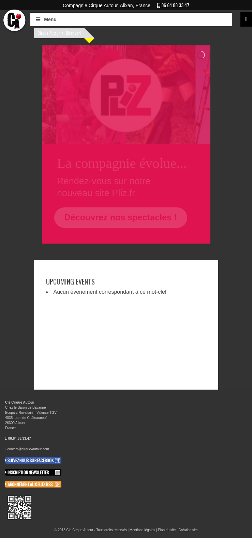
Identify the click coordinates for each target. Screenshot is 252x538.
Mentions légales (142, 530)
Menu (46, 19)
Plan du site (167, 530)
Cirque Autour (49, 33)
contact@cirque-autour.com (28, 449)
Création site (187, 530)
